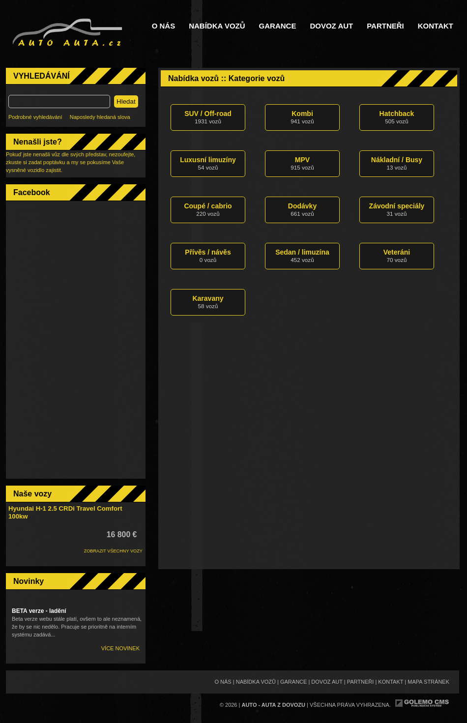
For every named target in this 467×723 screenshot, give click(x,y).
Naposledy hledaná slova (100, 117)
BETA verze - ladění (39, 610)
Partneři (385, 26)
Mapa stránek (428, 682)
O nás (163, 26)
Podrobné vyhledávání (35, 117)
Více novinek (120, 648)
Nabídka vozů (217, 26)
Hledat (126, 101)
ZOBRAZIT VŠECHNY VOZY (113, 551)
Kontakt (435, 26)
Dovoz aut (331, 26)
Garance (277, 26)
